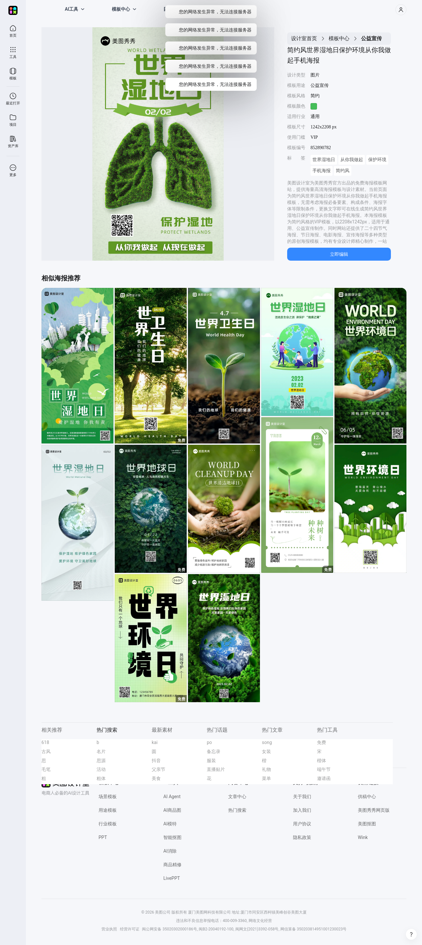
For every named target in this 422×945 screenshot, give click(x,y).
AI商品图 (172, 810)
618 (45, 742)
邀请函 (324, 778)
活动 (101, 769)
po (209, 742)
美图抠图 (367, 823)
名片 (101, 751)
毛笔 (46, 769)
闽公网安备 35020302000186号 (169, 929)
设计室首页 (304, 38)
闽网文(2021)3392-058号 (257, 929)
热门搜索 (237, 810)
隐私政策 (302, 837)
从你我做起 (351, 159)
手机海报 (321, 170)
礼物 (266, 769)
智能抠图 (172, 837)
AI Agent (172, 796)
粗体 (101, 778)
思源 (101, 760)
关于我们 (302, 796)
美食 (156, 778)
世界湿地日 (323, 159)
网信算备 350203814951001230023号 (313, 929)
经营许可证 (129, 929)
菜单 (266, 778)
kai (155, 742)
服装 (211, 760)
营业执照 (109, 929)
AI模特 (170, 823)
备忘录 (213, 751)
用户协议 (302, 823)
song (267, 742)
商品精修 (172, 864)
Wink (363, 837)
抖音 (156, 760)
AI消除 (170, 851)
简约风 (342, 170)
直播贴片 (216, 769)
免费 (321, 742)
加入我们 (302, 810)
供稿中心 (367, 796)
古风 (46, 751)
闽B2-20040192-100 (216, 929)
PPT (103, 837)
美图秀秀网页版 (374, 810)
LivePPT (171, 878)
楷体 (321, 760)
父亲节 (158, 769)
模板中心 (339, 38)
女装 (266, 751)
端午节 (324, 769)
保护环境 (377, 159)
